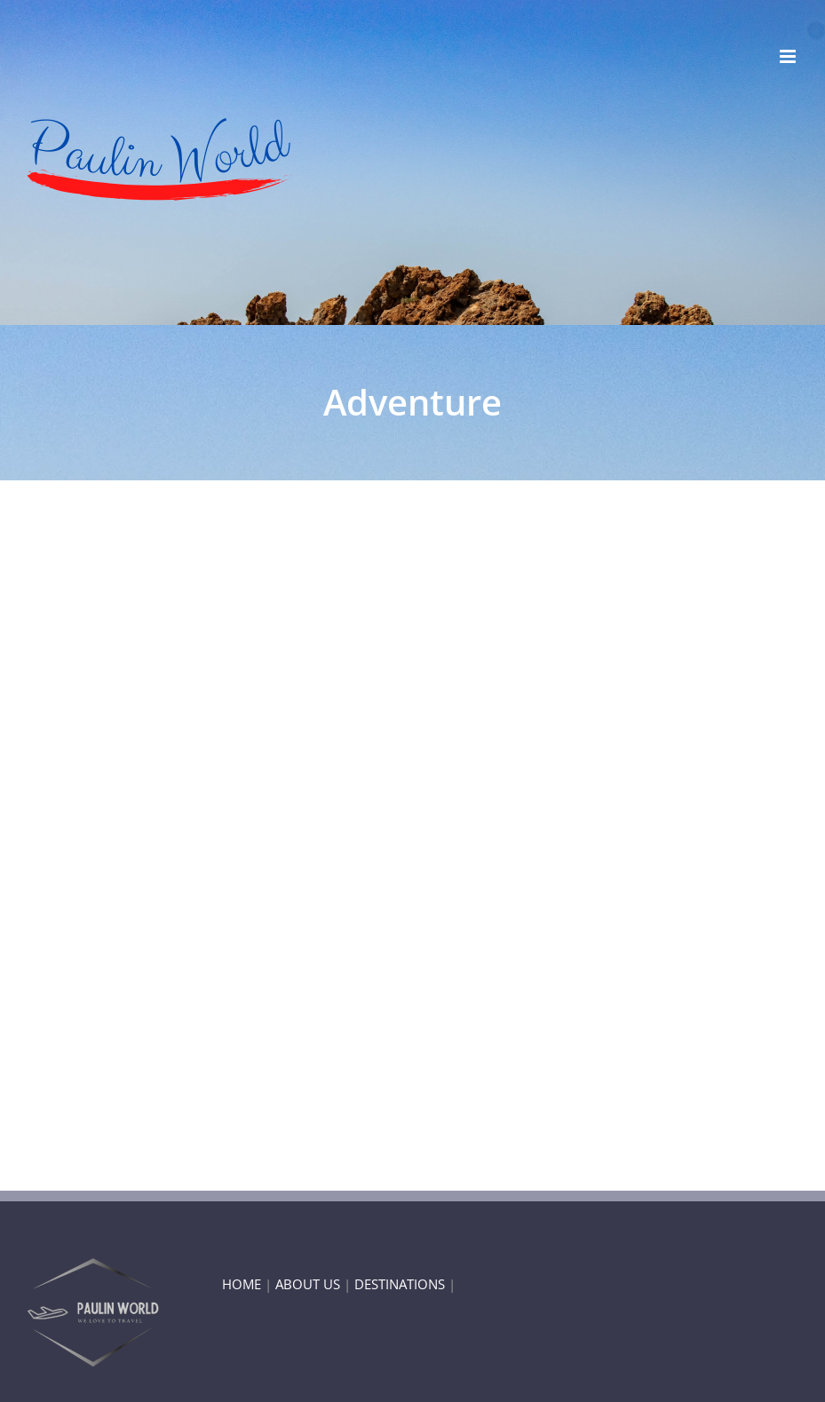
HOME (241, 1284)
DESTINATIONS (399, 1284)
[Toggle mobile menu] (789, 56)
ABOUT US (307, 1284)
